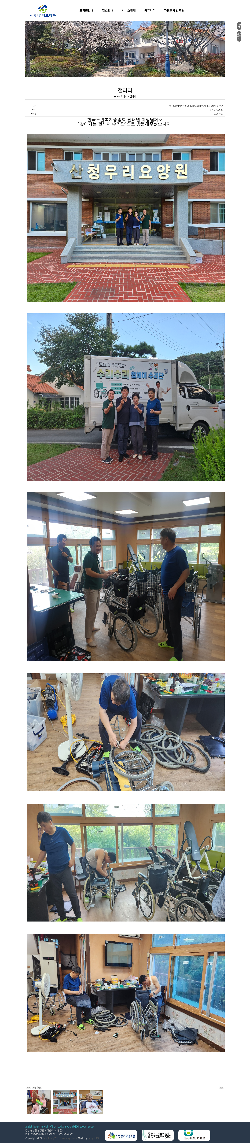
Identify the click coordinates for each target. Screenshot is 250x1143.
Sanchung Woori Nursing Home (60, 1138)
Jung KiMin (94, 1138)
